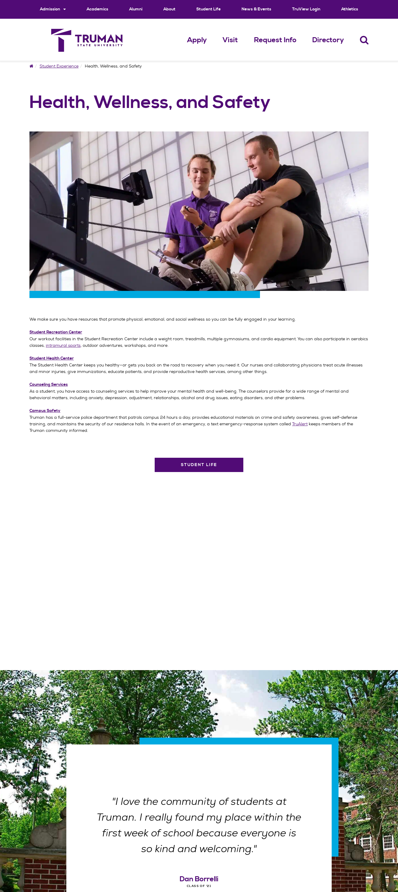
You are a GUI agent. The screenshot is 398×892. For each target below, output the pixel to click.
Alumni (135, 9)
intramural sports (63, 345)
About (169, 9)
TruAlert (300, 424)
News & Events (256, 9)
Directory (328, 40)
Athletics (349, 9)
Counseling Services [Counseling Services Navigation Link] (48, 384)
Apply (197, 40)
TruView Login (306, 9)
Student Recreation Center (55, 332)
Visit (230, 40)
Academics (97, 9)
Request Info (275, 40)
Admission (53, 9)
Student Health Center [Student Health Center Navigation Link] (51, 358)
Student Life (208, 9)
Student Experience (59, 66)
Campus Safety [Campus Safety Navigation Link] (44, 410)
